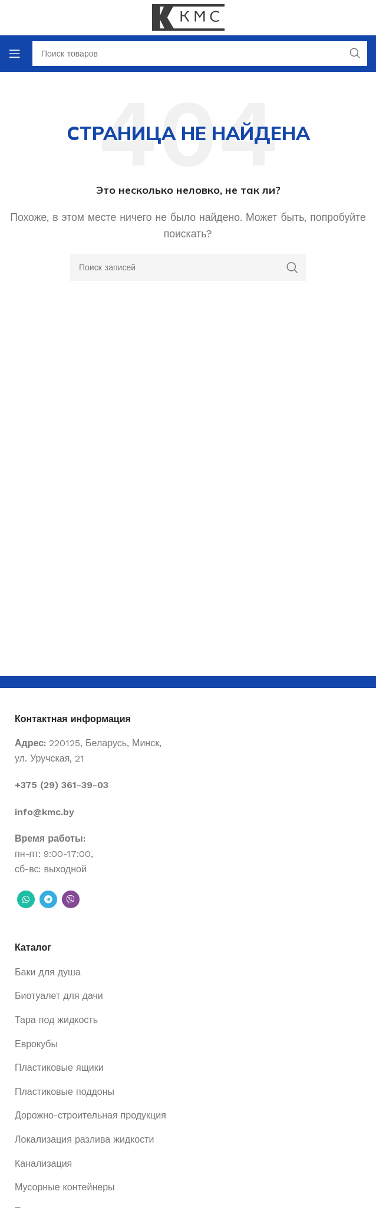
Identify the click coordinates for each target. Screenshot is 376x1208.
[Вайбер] (71, 899)
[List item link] (188, 785)
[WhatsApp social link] (26, 899)
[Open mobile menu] (15, 53)
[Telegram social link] (48, 899)
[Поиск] (188, 267)
